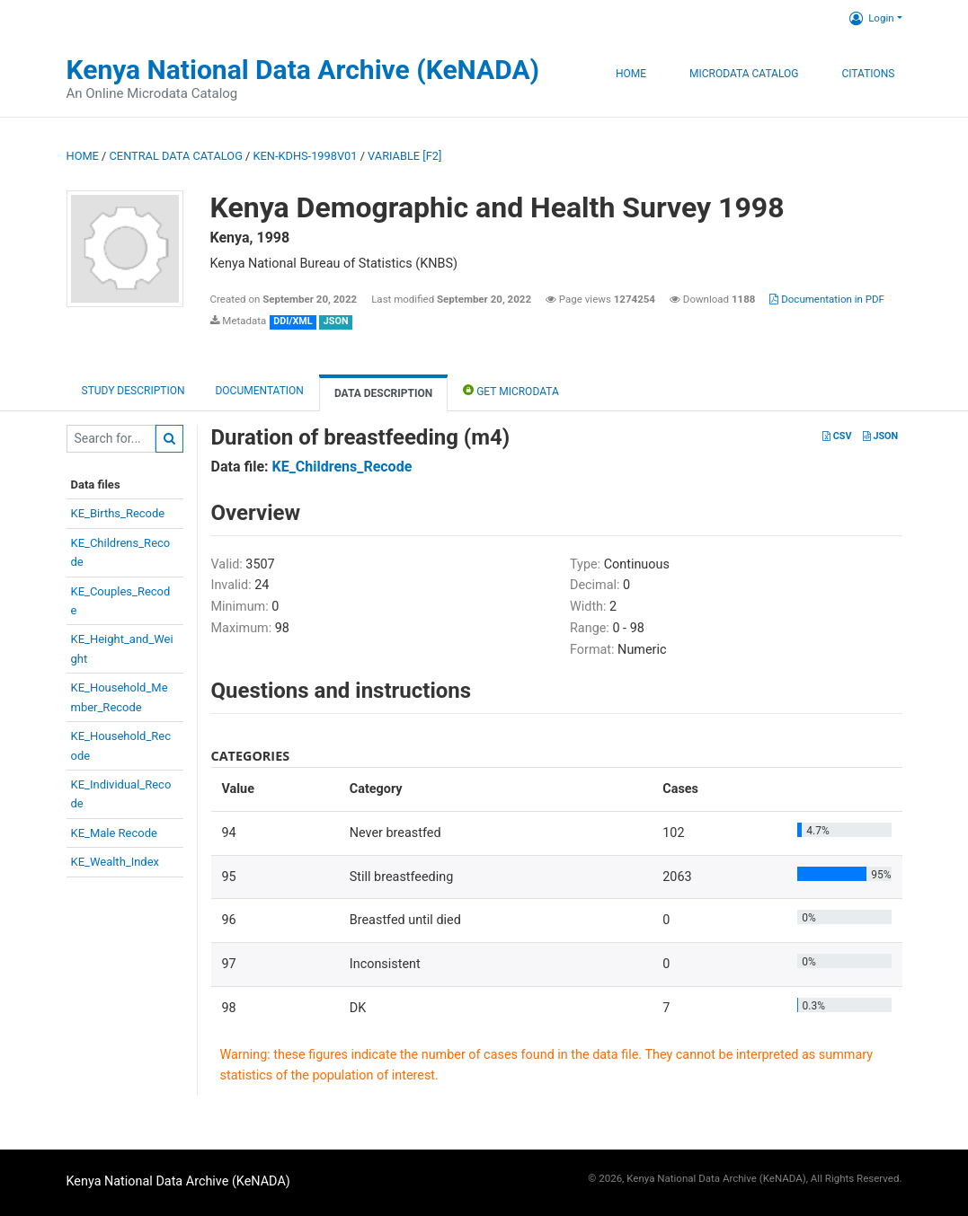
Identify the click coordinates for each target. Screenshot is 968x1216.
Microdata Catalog (743, 73)
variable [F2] (404, 156)
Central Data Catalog (176, 156)
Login (871, 18)
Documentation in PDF (826, 299)
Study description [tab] (133, 390)
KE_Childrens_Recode (342, 466)
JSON (880, 436)
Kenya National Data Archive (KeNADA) (303, 69)
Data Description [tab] (383, 393)
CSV (836, 436)
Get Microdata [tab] (511, 390)
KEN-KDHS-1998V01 (305, 156)
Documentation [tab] (259, 390)
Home (631, 73)
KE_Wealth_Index (115, 861)
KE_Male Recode (114, 833)
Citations (867, 73)
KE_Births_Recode (118, 513)
